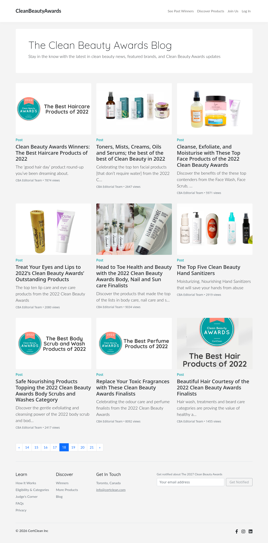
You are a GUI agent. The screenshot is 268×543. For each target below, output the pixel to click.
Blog (59, 496)
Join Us (232, 11)
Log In (246, 11)
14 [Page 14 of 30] (27, 447)
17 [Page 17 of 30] (55, 447)
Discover (210, 11)
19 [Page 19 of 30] (73, 447)
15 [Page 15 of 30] (36, 447)
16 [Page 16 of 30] (46, 447)
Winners (181, 11)
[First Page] (19, 447)
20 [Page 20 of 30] (83, 447)
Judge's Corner (27, 496)
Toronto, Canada (108, 483)
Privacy (21, 510)
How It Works (26, 483)
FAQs (20, 503)
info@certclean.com (111, 490)
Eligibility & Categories (32, 490)
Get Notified (239, 482)
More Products (67, 490)
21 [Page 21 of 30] (92, 447)
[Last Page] (99, 447)
